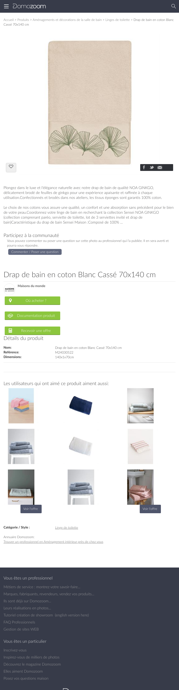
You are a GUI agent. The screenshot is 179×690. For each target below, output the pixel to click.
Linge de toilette (66, 527)
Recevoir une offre (36, 330)
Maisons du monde (31, 286)
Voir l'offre (30, 508)
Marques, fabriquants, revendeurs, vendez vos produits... (49, 593)
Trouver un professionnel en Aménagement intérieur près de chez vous (53, 541)
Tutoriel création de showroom (28, 615)
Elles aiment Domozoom (23, 671)
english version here (72, 615)
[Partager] (144, 168)
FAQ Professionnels (19, 622)
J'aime (11, 167)
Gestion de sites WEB (21, 629)
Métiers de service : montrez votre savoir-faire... (42, 586)
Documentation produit (36, 315)
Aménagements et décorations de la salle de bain (67, 19)
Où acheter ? (36, 300)
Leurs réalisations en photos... (27, 608)
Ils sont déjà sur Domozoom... (27, 600)
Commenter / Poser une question (35, 251)
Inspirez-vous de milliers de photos (32, 657)
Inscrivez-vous (15, 650)
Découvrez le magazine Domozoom (32, 664)
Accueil (9, 19)
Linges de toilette (117, 19)
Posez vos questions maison (26, 678)
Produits (23, 19)
